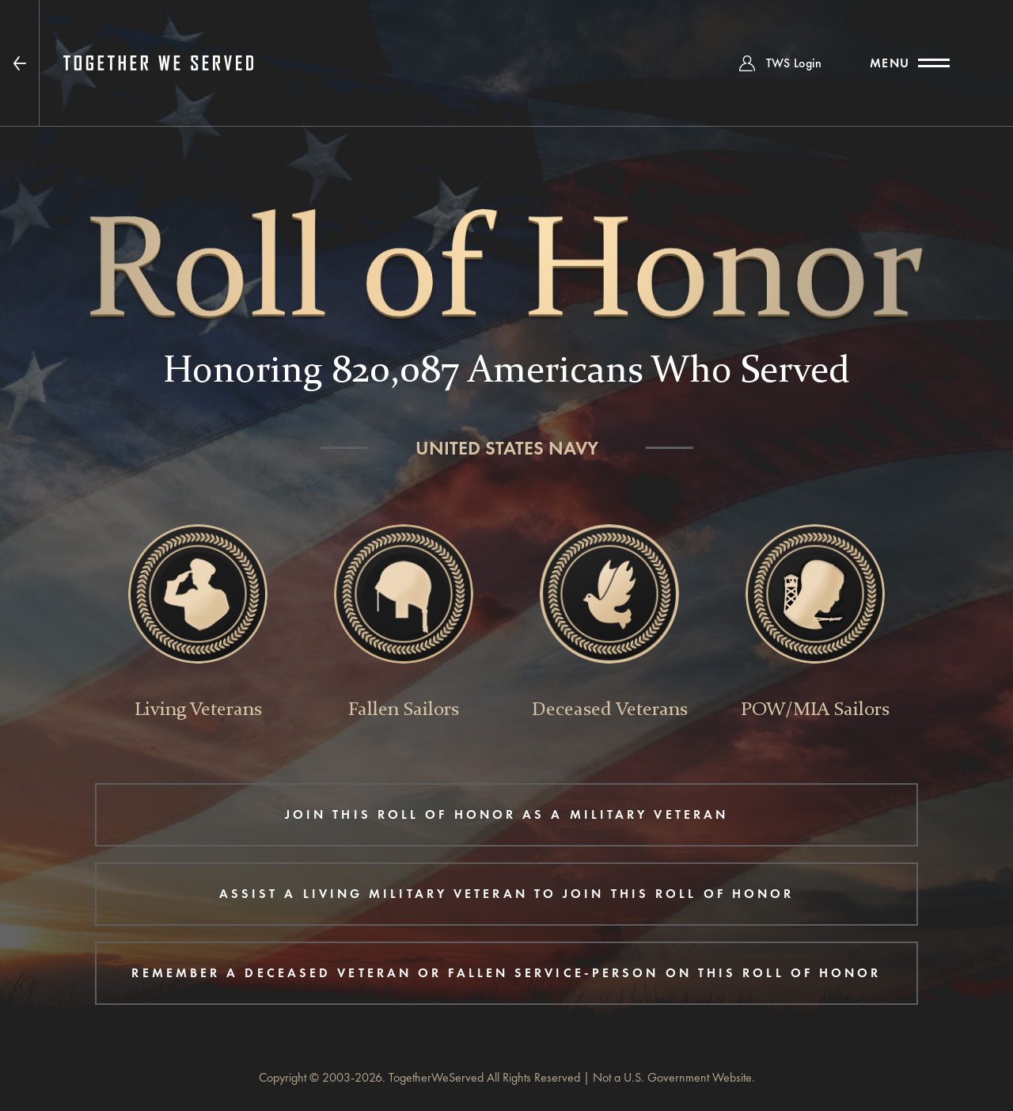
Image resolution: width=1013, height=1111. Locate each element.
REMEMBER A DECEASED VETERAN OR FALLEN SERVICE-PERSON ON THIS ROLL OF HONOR (506, 973)
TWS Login (794, 63)
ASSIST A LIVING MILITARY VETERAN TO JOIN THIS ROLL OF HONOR (507, 893)
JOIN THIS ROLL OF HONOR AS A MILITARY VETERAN (506, 814)
